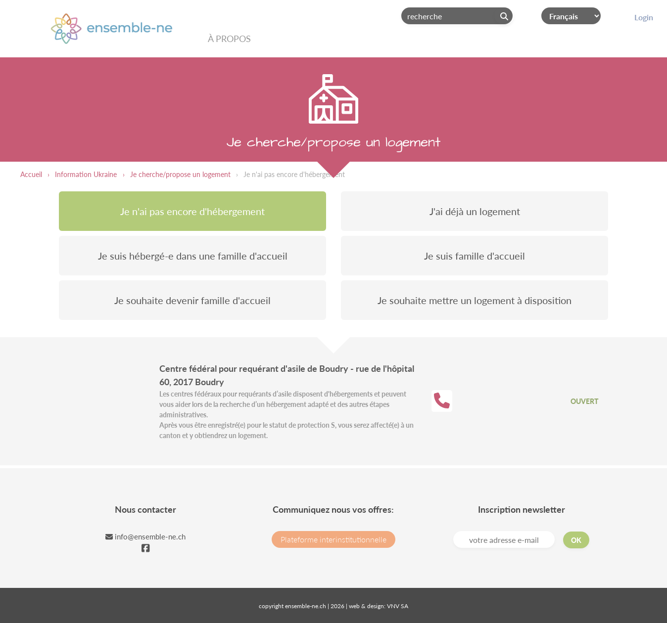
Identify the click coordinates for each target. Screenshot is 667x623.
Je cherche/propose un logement (180, 174)
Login (643, 17)
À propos (229, 38)
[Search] (457, 15)
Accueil (31, 174)
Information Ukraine (86, 174)
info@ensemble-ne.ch (145, 536)
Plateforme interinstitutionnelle (333, 539)
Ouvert (584, 401)
